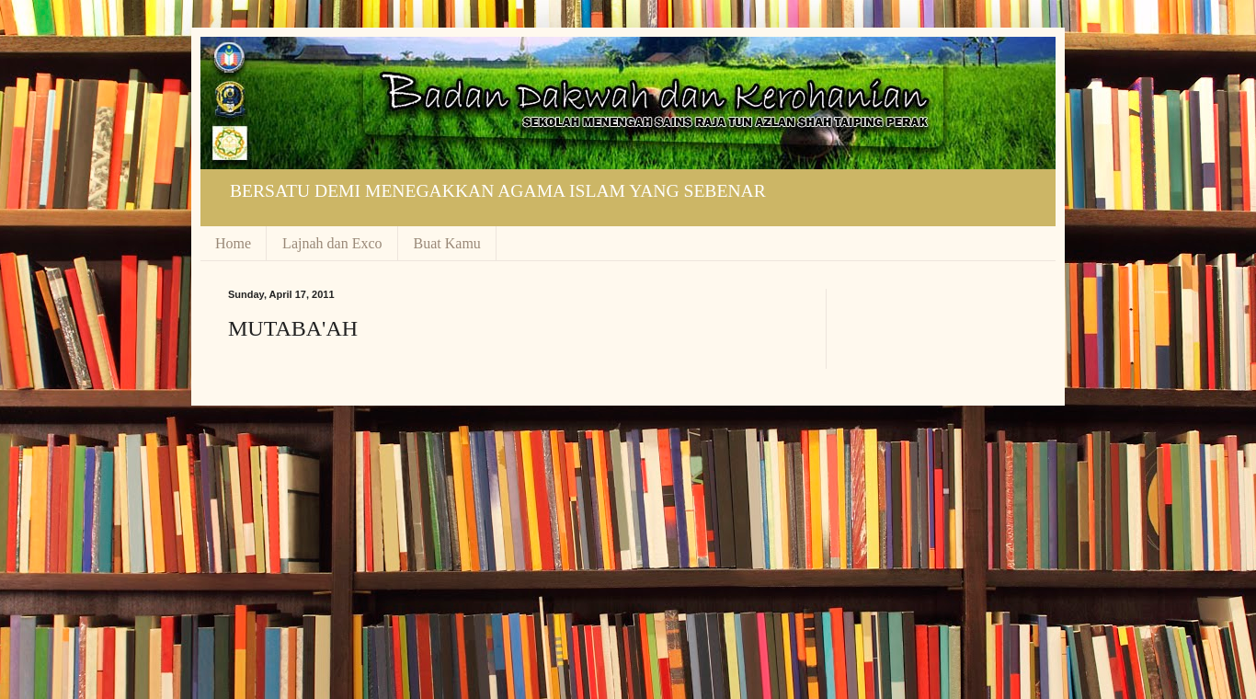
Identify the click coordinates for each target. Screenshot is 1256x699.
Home (233, 243)
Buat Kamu (447, 243)
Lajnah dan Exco (332, 243)
